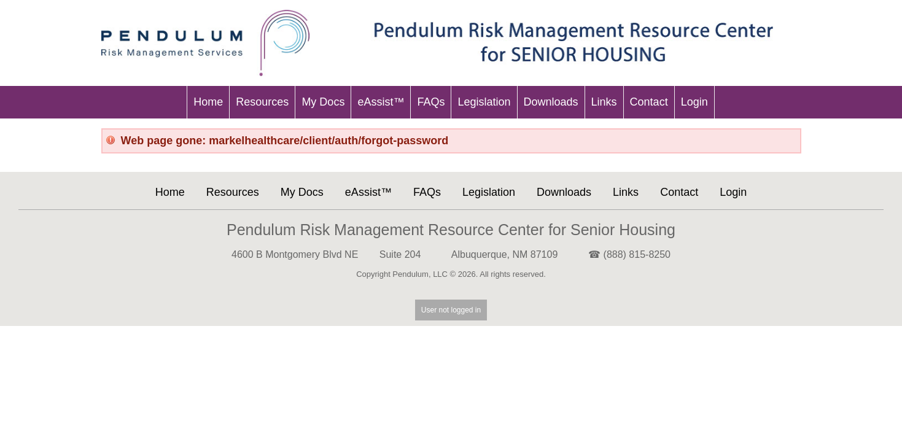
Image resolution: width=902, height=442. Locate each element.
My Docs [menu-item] (322, 102)
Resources (232, 192)
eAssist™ (368, 192)
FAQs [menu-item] (431, 102)
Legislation (488, 192)
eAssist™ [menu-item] (380, 102)
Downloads (564, 192)
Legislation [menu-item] (483, 102)
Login (733, 192)
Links (626, 192)
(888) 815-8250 (637, 254)
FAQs (427, 192)
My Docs (302, 192)
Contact (679, 192)
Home (170, 192)
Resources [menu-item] (262, 102)
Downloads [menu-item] (551, 102)
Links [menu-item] (604, 102)
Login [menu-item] (694, 102)
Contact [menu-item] (649, 102)
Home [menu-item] (208, 102)
